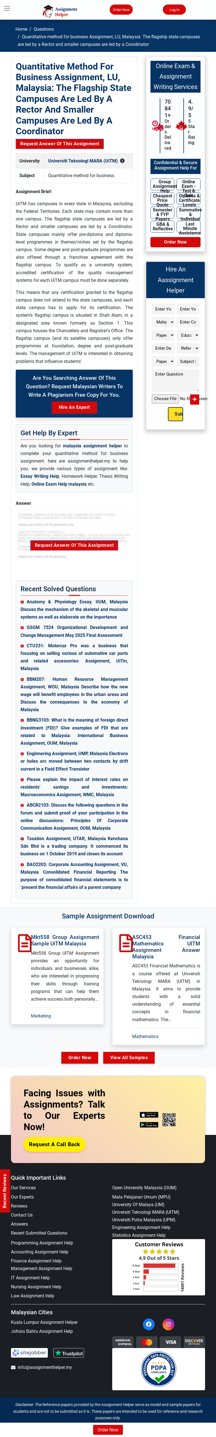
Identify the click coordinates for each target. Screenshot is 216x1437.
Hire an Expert (74, 407)
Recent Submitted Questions (39, 1233)
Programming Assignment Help (42, 1243)
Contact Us (22, 1215)
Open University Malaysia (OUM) (144, 1188)
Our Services (23, 1188)
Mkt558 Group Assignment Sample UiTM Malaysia (65, 940)
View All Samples (129, 1057)
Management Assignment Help (41, 1268)
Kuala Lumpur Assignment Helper (44, 1322)
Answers (19, 1224)
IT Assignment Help (30, 1277)
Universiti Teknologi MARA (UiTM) (83, 161)
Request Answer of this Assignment (59, 143)
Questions (44, 29)
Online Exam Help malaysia (59, 484)
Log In (174, 10)
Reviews (19, 1206)
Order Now (121, 10)
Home (21, 29)
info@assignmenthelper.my (41, 1367)
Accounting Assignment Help (39, 1252)
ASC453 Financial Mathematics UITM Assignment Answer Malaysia (166, 947)
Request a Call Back (54, 1144)
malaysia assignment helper (92, 445)
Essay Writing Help (40, 476)
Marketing (41, 1016)
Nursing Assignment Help (36, 1286)
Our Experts (22, 1197)
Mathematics (145, 1036)
